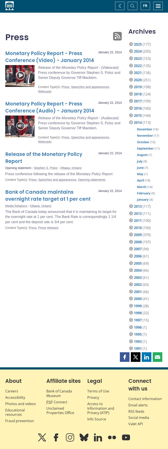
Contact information (145, 398)
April (140, 180)
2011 (138, 220)
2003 (138, 277)
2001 (138, 291)
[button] (125, 357)
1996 (138, 327)
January (143, 199)
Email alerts (138, 405)
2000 (138, 298)
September (145, 148)
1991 (138, 348)
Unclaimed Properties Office (60, 410)
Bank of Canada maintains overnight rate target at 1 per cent (48, 195)
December (144, 129)
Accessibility (15, 397)
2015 (138, 115)
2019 (138, 87)
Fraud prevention (19, 420)
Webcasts (44, 91)
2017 (138, 101)
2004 (138, 270)
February (143, 193)
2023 (138, 58)
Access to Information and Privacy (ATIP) (100, 408)
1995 (138, 334)
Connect (56, 402)
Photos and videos (20, 403)
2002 (138, 284)
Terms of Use (98, 391)
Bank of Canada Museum (59, 393)
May (140, 174)
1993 (138, 341)
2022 (138, 65)
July (140, 161)
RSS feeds (136, 411)
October (143, 142)
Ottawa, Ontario (71, 168)
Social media (138, 417)
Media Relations (16, 206)
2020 (138, 80)
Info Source (96, 419)
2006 (138, 256)
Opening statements (91, 179)
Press (65, 87)
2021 (138, 72)
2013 (138, 206)
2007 (138, 249)
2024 (138, 51)
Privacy (93, 397)
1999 (138, 306)
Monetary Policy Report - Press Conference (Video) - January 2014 (49, 57)
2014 (138, 122)
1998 (138, 313)
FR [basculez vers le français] (145, 5)
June (140, 168)
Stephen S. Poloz (46, 168)
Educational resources (15, 412)
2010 (138, 227)
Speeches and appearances (90, 87)
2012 (138, 213)
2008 (138, 242)
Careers (11, 391)
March (141, 187)
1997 (138, 320)
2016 (138, 108)
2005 (138, 263)
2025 (138, 44)
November (145, 135)
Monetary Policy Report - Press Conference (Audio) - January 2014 (49, 107)
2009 (138, 234)
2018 (138, 94)
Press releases (48, 228)
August (142, 155)
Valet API (135, 423)
